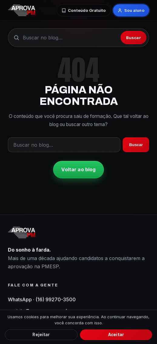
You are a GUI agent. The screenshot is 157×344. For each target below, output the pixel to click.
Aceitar (116, 334)
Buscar (133, 37)
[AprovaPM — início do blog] (21, 10)
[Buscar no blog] (70, 37)
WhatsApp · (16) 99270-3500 (42, 299)
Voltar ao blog (78, 169)
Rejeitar (41, 334)
